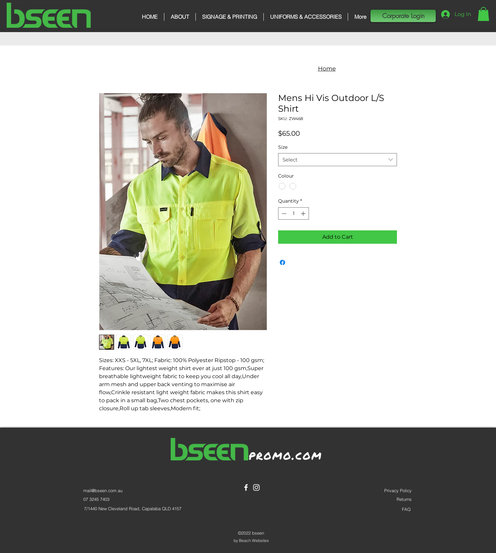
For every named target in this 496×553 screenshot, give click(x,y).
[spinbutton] (293, 213)
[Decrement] (283, 213)
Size (282, 147)
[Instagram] (256, 487)
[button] (483, 14)
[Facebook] (246, 487)
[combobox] (337, 159)
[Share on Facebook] (282, 262)
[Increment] (304, 213)
